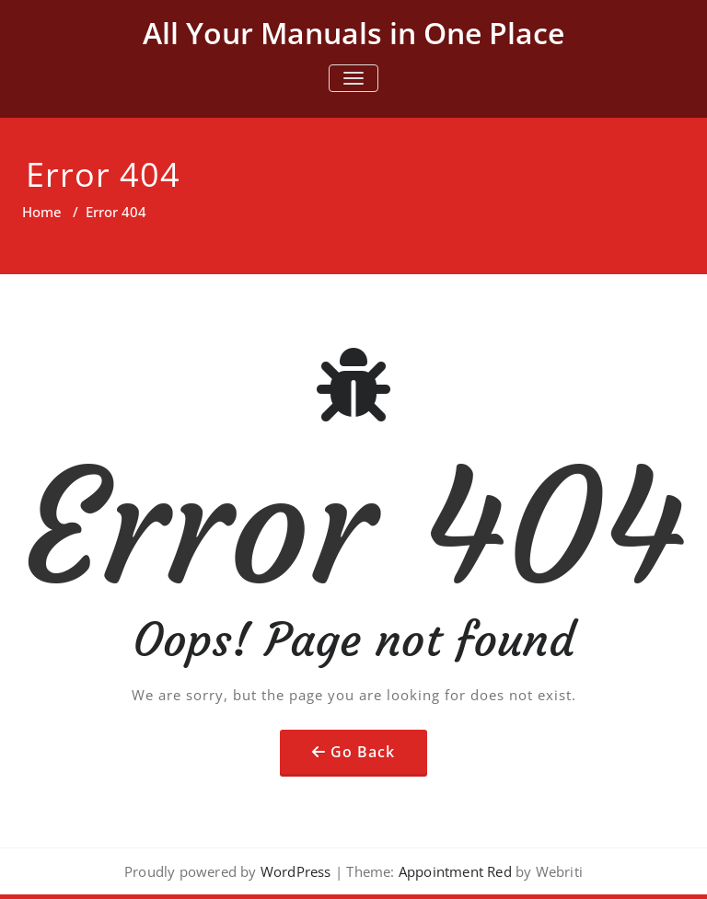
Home (42, 211)
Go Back (362, 752)
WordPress (296, 871)
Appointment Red (453, 871)
